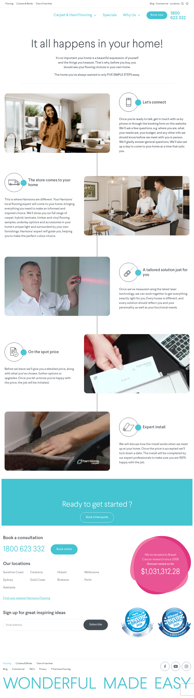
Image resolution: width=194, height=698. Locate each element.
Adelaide (9, 587)
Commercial (162, 4)
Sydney (8, 580)
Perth (88, 580)
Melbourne (91, 572)
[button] (75, 15)
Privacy (42, 669)
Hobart (62, 572)
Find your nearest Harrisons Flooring (26, 598)
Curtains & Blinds (24, 4)
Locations (175, 4)
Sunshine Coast (13, 572)
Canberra (36, 572)
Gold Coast (37, 580)
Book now (157, 15)
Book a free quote (97, 517)
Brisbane (63, 580)
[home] (26, 15)
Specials (110, 15)
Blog (152, 4)
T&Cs (32, 669)
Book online (64, 549)
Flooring (9, 4)
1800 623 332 (178, 15)
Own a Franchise (44, 4)
